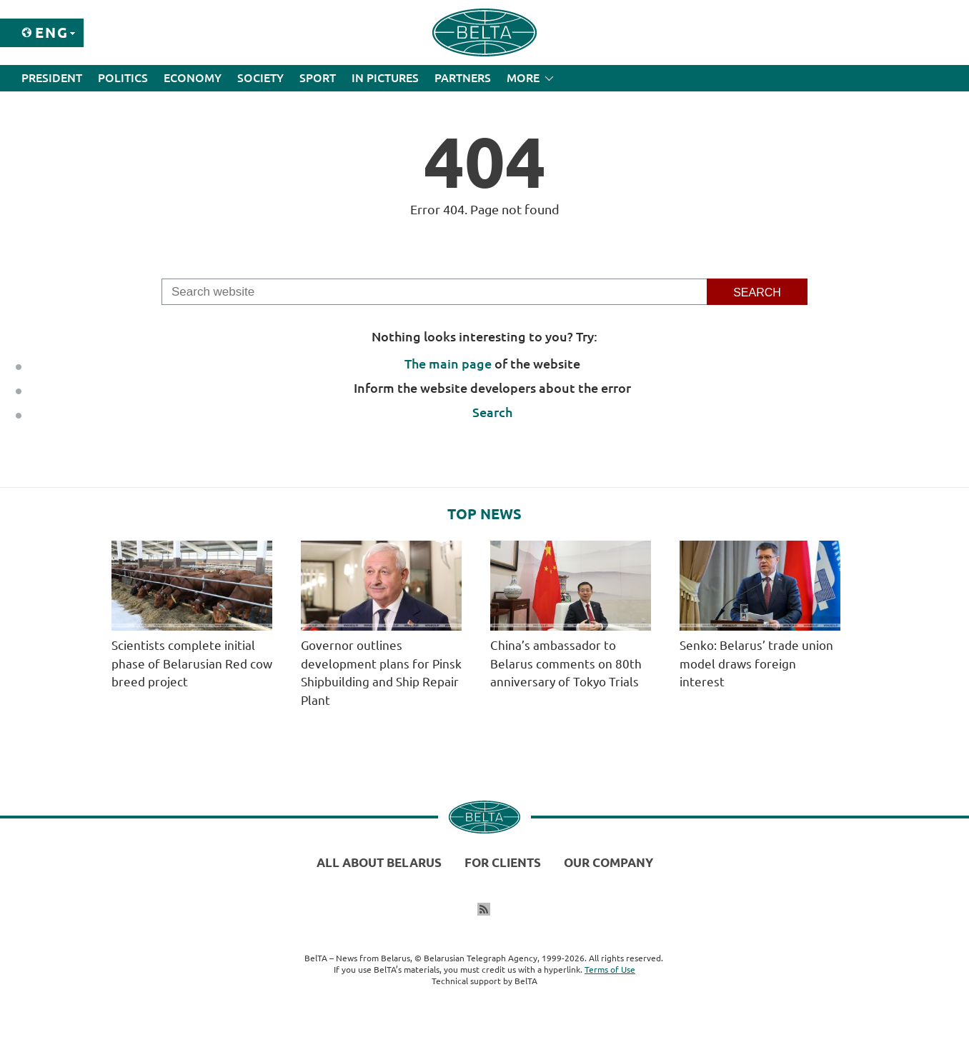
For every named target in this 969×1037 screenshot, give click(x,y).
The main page (448, 363)
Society (260, 77)
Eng (52, 32)
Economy (193, 77)
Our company (608, 862)
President (51, 77)
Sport (317, 77)
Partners (462, 77)
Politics (123, 77)
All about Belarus (379, 862)
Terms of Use (610, 969)
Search (492, 412)
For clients (502, 862)
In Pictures (385, 77)
